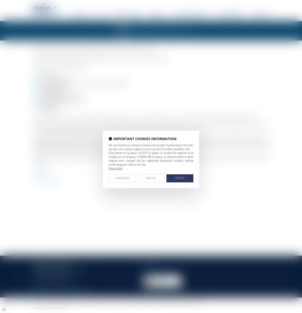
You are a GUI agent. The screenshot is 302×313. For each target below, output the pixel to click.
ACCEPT (180, 178)
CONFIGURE (122, 178)
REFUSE (151, 178)
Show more (115, 168)
